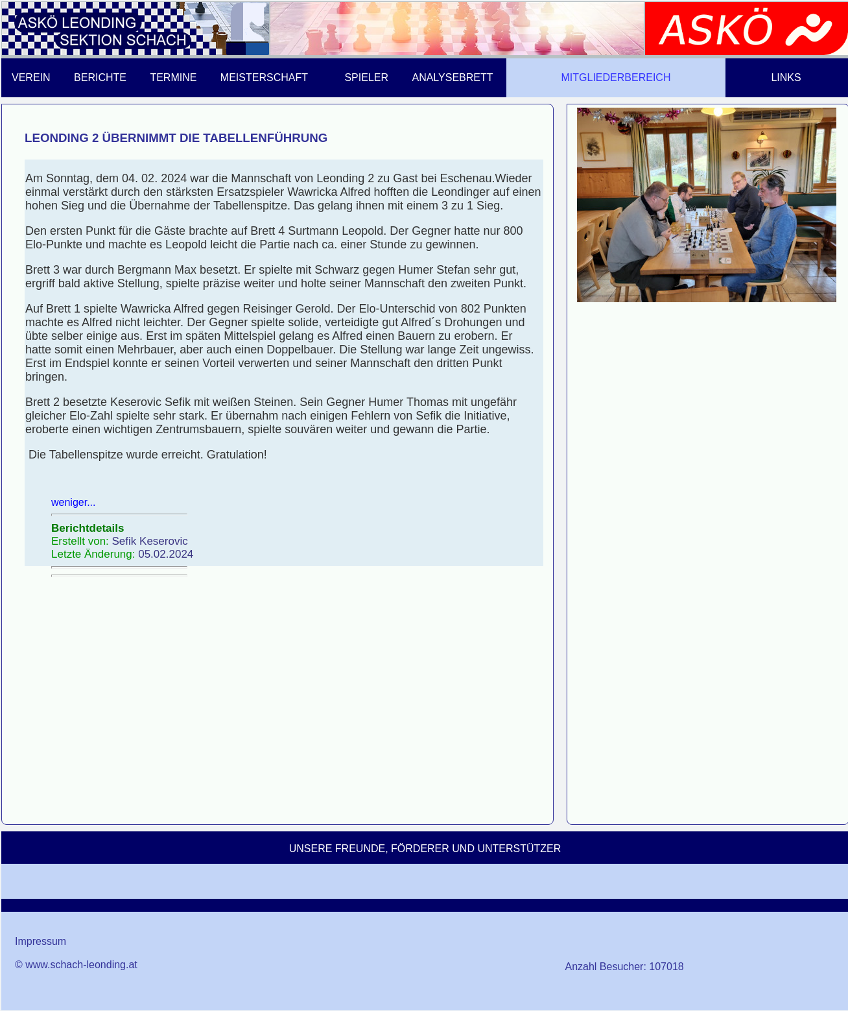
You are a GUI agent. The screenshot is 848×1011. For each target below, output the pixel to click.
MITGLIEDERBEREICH (616, 77)
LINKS (786, 77)
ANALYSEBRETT (452, 77)
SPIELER (366, 77)
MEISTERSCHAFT (264, 77)
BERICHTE (100, 77)
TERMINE (173, 77)
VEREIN (31, 77)
